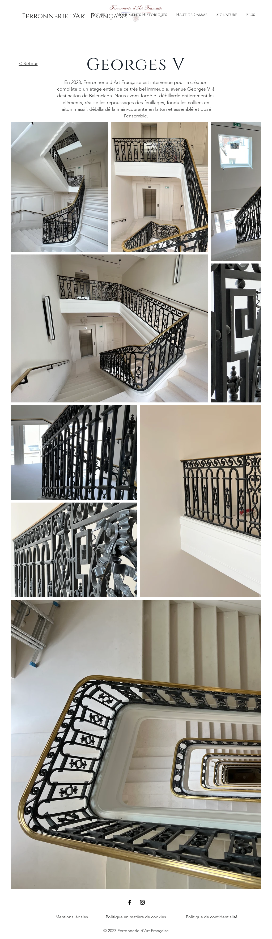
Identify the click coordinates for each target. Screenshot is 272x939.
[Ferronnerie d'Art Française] (74, 16)
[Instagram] (142, 902)
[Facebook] (129, 902)
